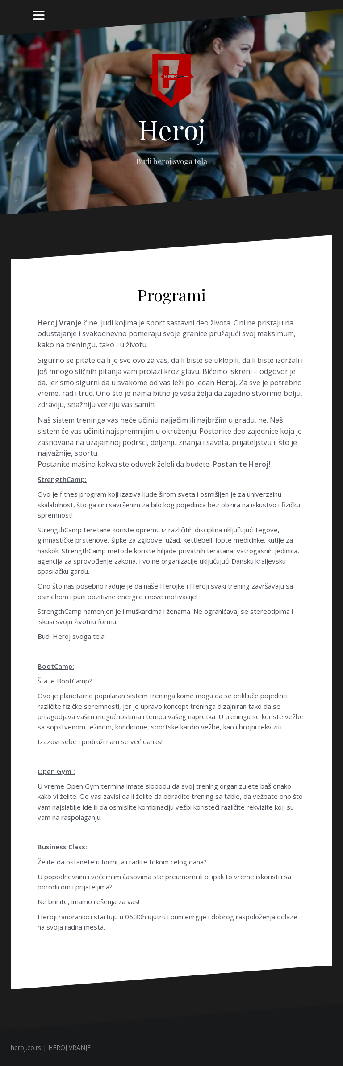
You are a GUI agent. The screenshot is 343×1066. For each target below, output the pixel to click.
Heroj (171, 129)
